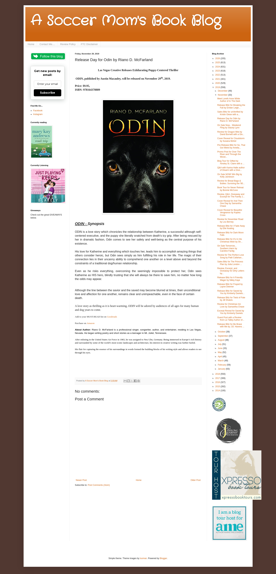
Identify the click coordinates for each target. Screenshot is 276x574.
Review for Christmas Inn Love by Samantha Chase (230, 305)
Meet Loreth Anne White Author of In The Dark (228, 99)
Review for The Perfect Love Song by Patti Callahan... (230, 256)
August (221, 340)
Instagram (38, 114)
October (222, 331)
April (220, 356)
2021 (218, 79)
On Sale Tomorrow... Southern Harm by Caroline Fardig (227, 248)
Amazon (91, 323)
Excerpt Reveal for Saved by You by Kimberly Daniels (230, 312)
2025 (218, 62)
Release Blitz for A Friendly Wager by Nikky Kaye (229, 278)
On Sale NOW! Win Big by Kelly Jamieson (229, 175)
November (223, 95)
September (223, 336)
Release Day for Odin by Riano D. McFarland (228, 119)
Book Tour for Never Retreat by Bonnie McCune (230, 188)
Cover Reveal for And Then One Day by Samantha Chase (230, 203)
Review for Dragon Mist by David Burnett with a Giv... (230, 133)
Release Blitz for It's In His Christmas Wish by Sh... (229, 240)
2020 (218, 83)
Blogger (163, 558)
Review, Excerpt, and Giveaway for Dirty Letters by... (230, 271)
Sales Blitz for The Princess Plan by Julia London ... (230, 262)
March (221, 360)
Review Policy (68, 44)
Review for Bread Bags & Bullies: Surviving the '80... (230, 182)
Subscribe (47, 92)
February (222, 365)
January (222, 369)
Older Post (196, 480)
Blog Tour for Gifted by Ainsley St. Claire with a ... (230, 162)
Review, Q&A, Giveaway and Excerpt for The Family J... (230, 195)
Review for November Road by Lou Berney (230, 220)
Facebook (38, 110)
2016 (218, 382)
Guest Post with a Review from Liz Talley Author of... (230, 318)
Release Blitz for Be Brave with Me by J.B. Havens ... (230, 325)
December (223, 91)
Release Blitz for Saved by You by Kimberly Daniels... (230, 292)
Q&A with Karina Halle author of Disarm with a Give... (230, 168)
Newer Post (81, 480)
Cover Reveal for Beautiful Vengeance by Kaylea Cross (229, 212)
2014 (218, 390)
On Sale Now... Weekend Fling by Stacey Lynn (229, 126)
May (220, 352)
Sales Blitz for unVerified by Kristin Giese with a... (230, 113)
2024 (218, 66)
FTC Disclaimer (89, 44)
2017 (218, 378)
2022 (218, 75)
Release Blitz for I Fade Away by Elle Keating (231, 227)
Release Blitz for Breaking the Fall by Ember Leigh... (231, 106)
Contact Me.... (47, 44)
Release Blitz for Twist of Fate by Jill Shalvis (231, 298)
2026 (218, 58)
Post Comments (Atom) (99, 485)
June (220, 348)
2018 (218, 374)
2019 (218, 87)
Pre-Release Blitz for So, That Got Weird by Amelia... (231, 146)
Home (31, 44)
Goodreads (112, 316)
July (220, 344)
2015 (218, 386)
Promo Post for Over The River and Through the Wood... (229, 154)
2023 (218, 71)
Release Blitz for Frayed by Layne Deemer (230, 285)
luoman (143, 558)
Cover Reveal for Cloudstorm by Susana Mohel (230, 139)
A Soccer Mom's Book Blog (126, 21)
